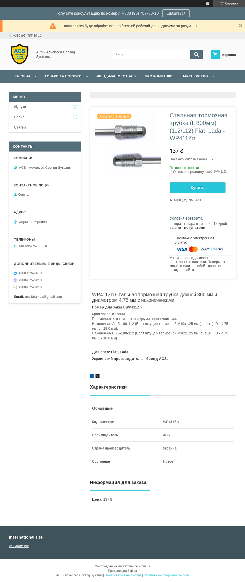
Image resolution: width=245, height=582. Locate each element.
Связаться (176, 13)
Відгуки (20, 107)
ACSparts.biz (19, 546)
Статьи (20, 127)
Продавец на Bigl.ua (122, 571)
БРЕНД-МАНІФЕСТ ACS (116, 76)
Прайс (19, 117)
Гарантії (21, 89)
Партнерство (195, 76)
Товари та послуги (63, 76)
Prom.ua (144, 566)
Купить (198, 187)
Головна (22, 76)
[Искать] (196, 54)
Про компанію (158, 76)
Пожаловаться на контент (123, 575)
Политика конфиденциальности (166, 575)
